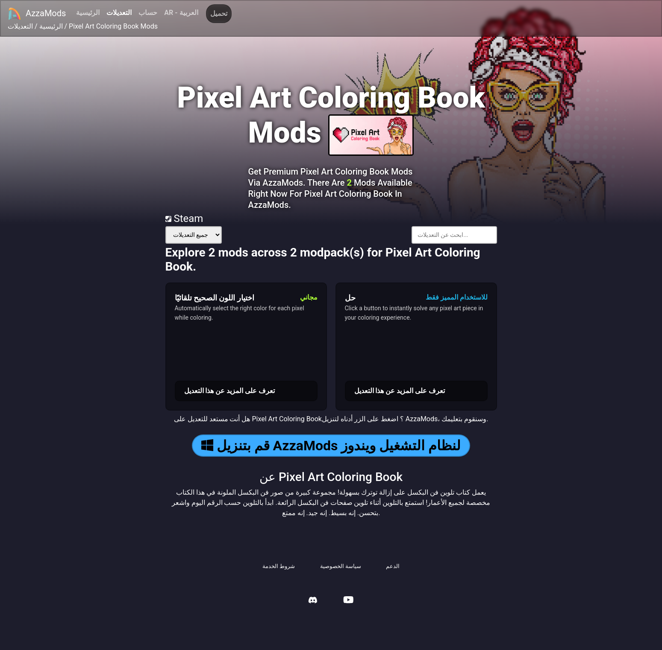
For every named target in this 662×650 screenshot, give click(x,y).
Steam (184, 218)
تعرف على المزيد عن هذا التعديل (229, 391)
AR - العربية (181, 13)
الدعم (393, 566)
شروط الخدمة (278, 566)
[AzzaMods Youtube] (348, 601)
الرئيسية (88, 13)
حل (350, 297)
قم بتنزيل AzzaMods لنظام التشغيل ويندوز (331, 445)
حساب (147, 13)
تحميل (218, 13)
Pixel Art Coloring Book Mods (113, 26)
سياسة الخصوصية (340, 566)
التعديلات (119, 13)
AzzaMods (37, 13)
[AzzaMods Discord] (313, 601)
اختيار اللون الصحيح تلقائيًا (214, 297)
